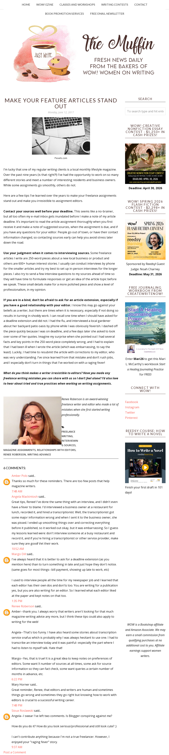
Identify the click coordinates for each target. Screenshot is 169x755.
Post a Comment (14, 752)
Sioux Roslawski (22, 711)
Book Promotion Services (64, 13)
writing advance (39, 454)
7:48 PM (17, 705)
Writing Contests (114, 4)
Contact (140, 4)
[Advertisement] (145, 558)
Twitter (130, 412)
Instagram (132, 407)
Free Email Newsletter (107, 13)
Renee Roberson (14, 454)
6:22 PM (17, 679)
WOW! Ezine (44, 4)
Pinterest (131, 418)
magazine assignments (19, 450)
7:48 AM (17, 491)
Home (26, 4)
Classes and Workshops (77, 4)
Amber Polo (20, 476)
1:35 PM (17, 601)
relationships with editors (56, 450)
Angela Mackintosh (25, 497)
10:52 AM (18, 549)
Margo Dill (19, 554)
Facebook (131, 402)
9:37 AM (17, 747)
